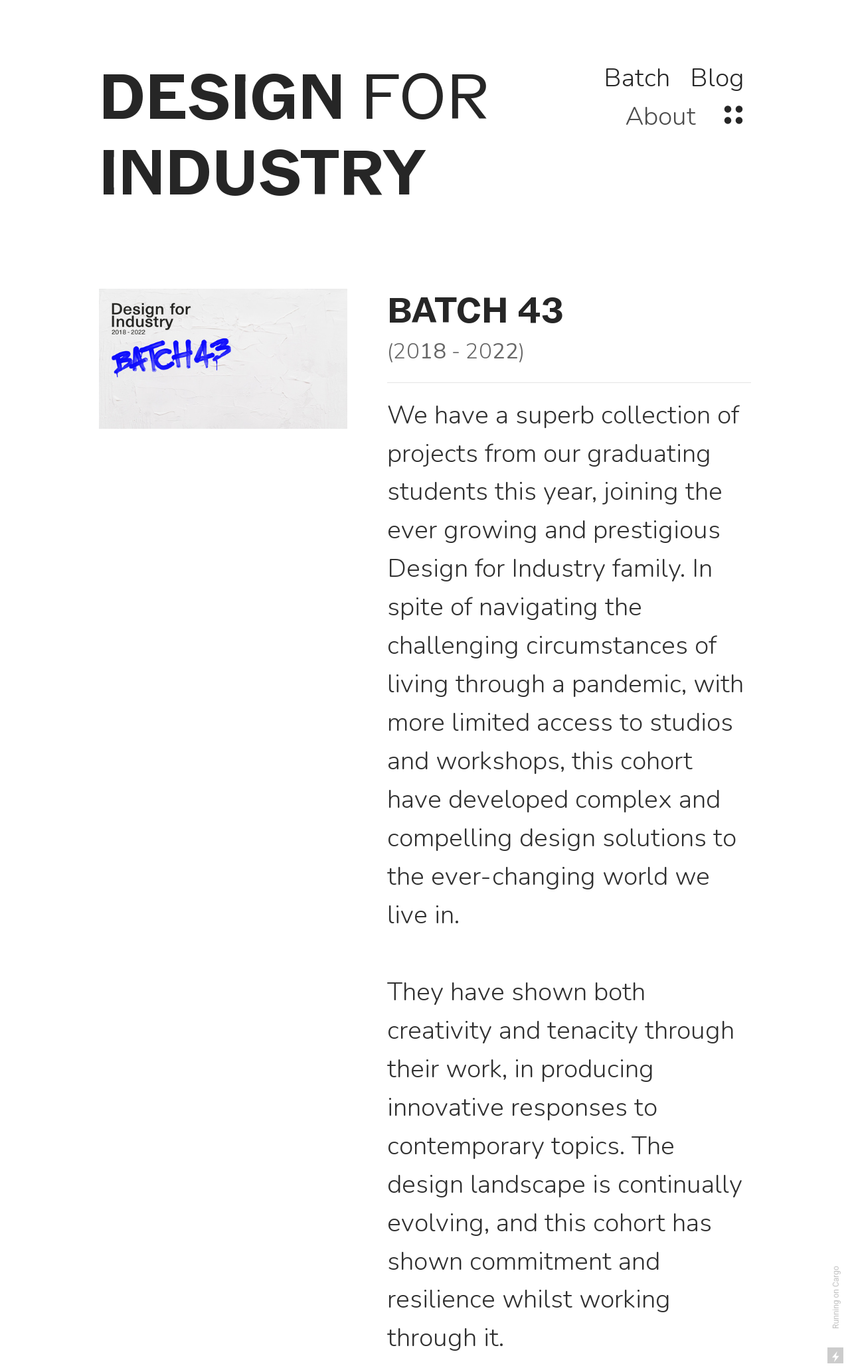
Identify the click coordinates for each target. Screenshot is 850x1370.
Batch (637, 78)
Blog (717, 78)
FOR (294, 134)
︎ (733, 116)
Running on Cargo (836, 1297)
